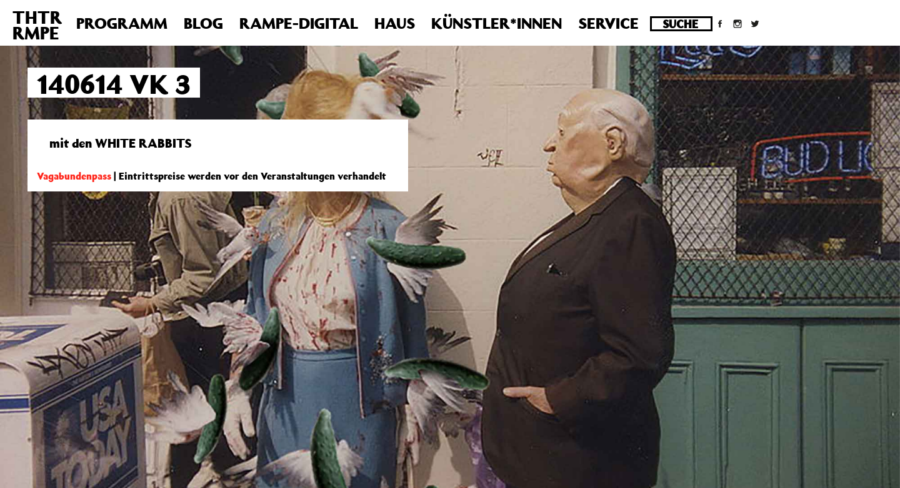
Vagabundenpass (74, 176)
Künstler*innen (496, 23)
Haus (394, 23)
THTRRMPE (37, 25)
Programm (122, 23)
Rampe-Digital (298, 23)
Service (608, 23)
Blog (203, 23)
